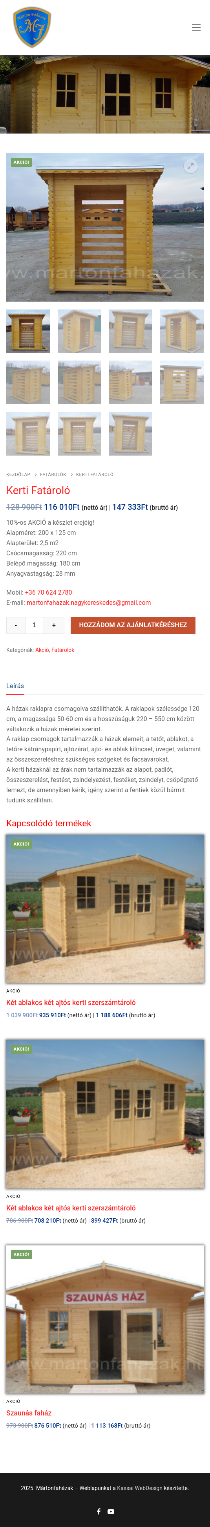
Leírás (15, 686)
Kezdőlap (18, 474)
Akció (42, 650)
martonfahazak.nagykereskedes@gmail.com (89, 602)
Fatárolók (53, 474)
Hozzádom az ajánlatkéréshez (133, 625)
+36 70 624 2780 (48, 592)
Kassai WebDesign (140, 1488)
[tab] (15, 686)
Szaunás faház (28, 1413)
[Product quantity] (34, 625)
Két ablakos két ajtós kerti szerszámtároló (71, 1003)
